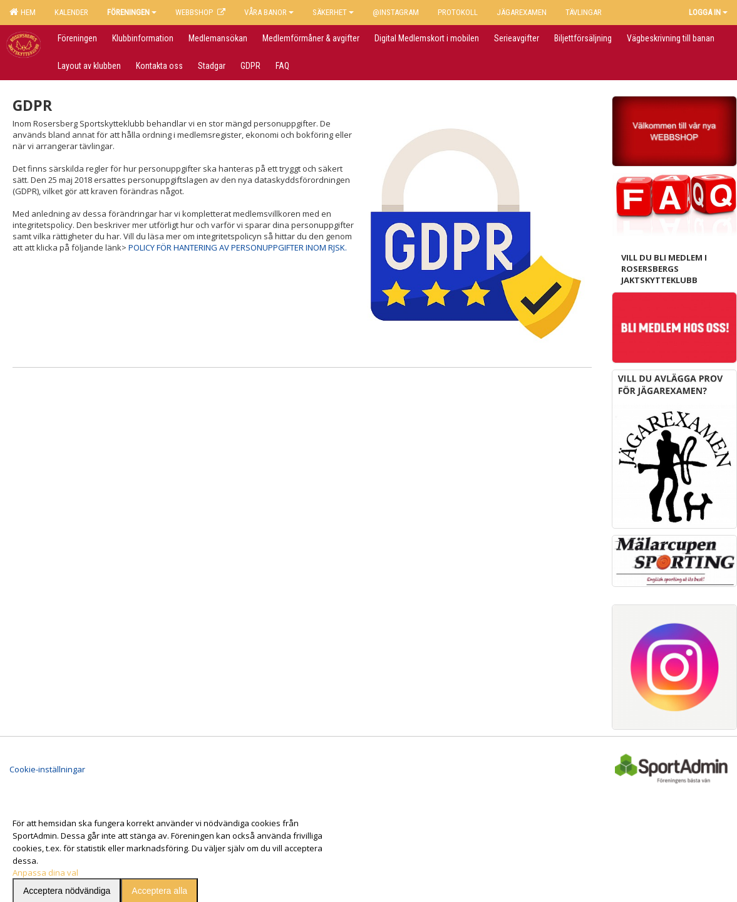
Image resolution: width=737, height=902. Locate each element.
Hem (22, 12)
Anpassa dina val (45, 858)
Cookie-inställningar (47, 755)
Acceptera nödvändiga (66, 877)
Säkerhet (333, 12)
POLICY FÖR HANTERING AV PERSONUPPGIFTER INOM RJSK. (237, 247)
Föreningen (132, 12)
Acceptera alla (159, 877)
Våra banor (269, 12)
